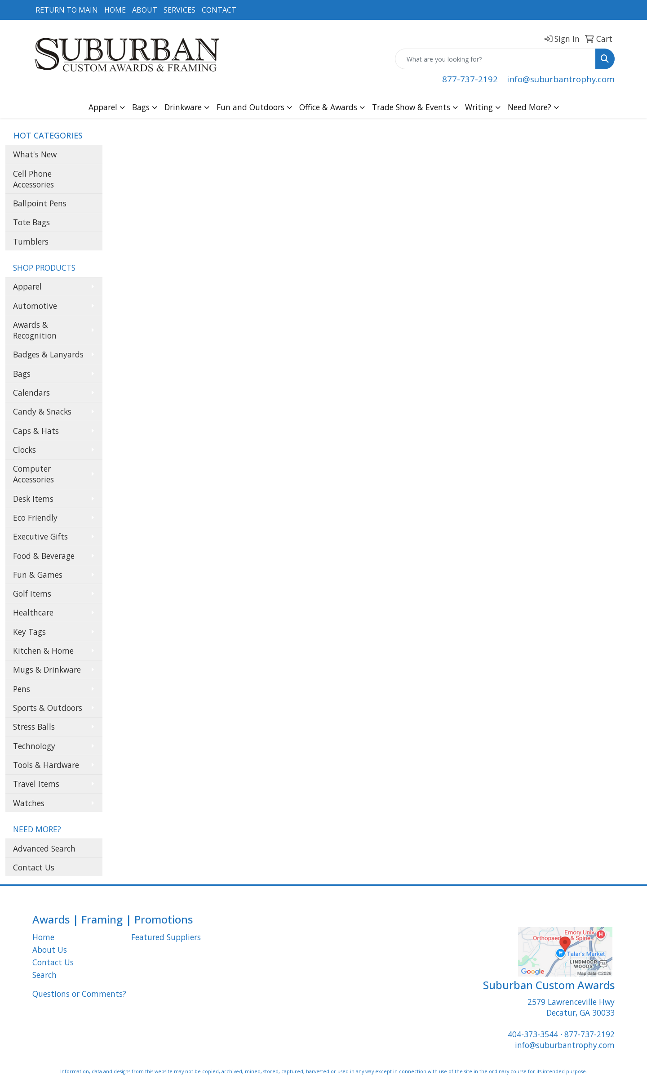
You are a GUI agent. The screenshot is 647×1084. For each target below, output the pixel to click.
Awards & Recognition (35, 330)
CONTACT (219, 10)
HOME (115, 10)
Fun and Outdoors (250, 107)
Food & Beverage (44, 555)
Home (43, 937)
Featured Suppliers (166, 937)
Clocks (24, 449)
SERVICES (179, 10)
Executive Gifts (40, 536)
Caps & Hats (36, 430)
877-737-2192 (470, 79)
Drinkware (183, 107)
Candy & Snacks (42, 411)
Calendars (31, 392)
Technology (34, 746)
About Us (49, 949)
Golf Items (32, 593)
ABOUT (144, 10)
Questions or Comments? (79, 993)
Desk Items (33, 498)
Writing (479, 107)
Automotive (35, 305)
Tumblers (31, 241)
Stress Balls (34, 726)
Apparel (103, 107)
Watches (28, 803)
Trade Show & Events (411, 107)
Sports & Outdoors (47, 707)
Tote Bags (31, 222)
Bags (141, 107)
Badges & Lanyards (48, 354)
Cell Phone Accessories (33, 179)
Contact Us (33, 867)
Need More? (529, 107)
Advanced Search (44, 848)
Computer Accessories (33, 474)
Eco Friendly (35, 517)
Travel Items (36, 783)
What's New (35, 154)
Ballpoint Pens (39, 203)
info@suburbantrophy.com (561, 79)
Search (44, 974)
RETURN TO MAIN (66, 10)
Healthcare (33, 612)
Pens (21, 688)
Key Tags (29, 631)
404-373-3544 (533, 1034)
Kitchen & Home (43, 650)
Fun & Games (37, 574)
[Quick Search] (495, 59)
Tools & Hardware (46, 764)
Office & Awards (328, 107)
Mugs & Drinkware (47, 669)
